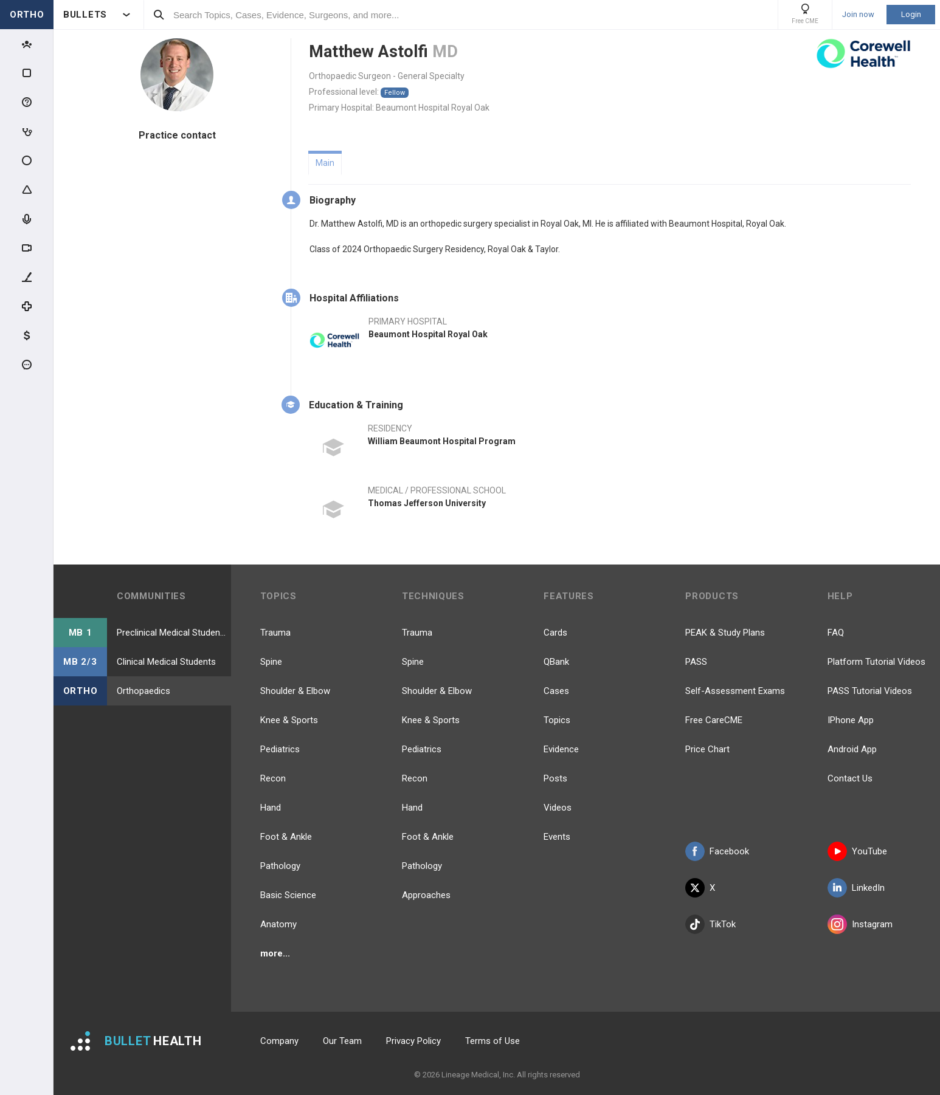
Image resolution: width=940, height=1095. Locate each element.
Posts (555, 778)
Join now (858, 14)
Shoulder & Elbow (295, 690)
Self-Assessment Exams (735, 690)
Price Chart (707, 749)
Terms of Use (492, 1040)
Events (557, 836)
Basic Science (288, 895)
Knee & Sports (289, 720)
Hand (270, 807)
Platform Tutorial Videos (876, 661)
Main (325, 163)
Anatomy (278, 924)
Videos (558, 807)
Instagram (860, 924)
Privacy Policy (413, 1040)
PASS (696, 661)
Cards (555, 632)
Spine (271, 661)
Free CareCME (713, 720)
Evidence (561, 749)
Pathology (280, 865)
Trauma (275, 632)
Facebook (717, 851)
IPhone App (851, 720)
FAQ (836, 632)
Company (279, 1040)
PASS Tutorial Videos (870, 690)
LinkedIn (856, 888)
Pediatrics (280, 749)
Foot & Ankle (286, 836)
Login (911, 14)
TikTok (710, 924)
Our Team (342, 1040)
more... (275, 953)
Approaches (426, 895)
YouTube (857, 851)
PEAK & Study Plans (725, 632)
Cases (556, 690)
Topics (557, 720)
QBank (556, 661)
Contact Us (850, 778)
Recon (273, 778)
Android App (852, 749)
